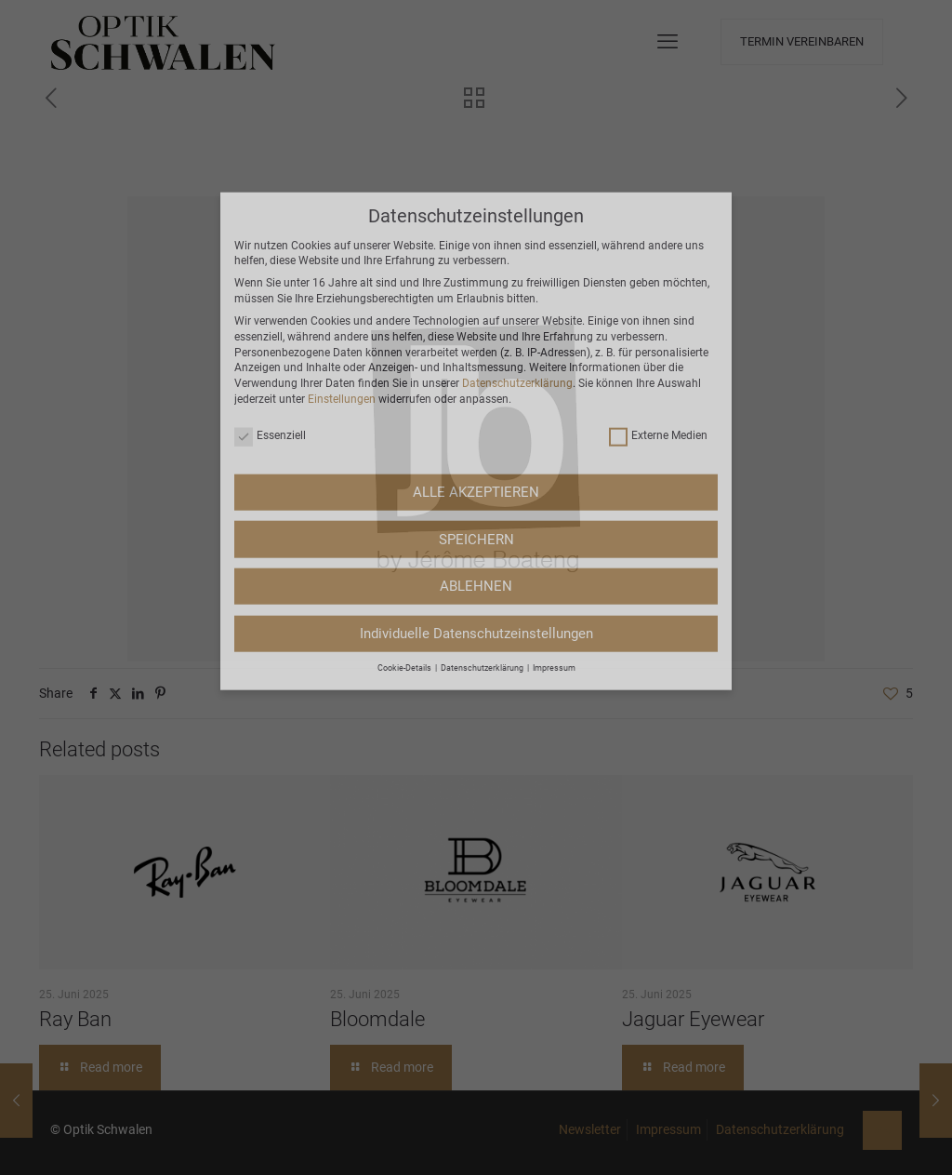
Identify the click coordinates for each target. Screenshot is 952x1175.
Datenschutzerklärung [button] (483, 444)
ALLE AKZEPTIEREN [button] (476, 268)
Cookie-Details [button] (405, 444)
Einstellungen (342, 175)
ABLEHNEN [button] (476, 362)
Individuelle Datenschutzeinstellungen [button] (476, 410)
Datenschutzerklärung (517, 160)
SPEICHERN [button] (476, 316)
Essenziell (270, 213)
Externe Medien (658, 213)
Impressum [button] (554, 444)
